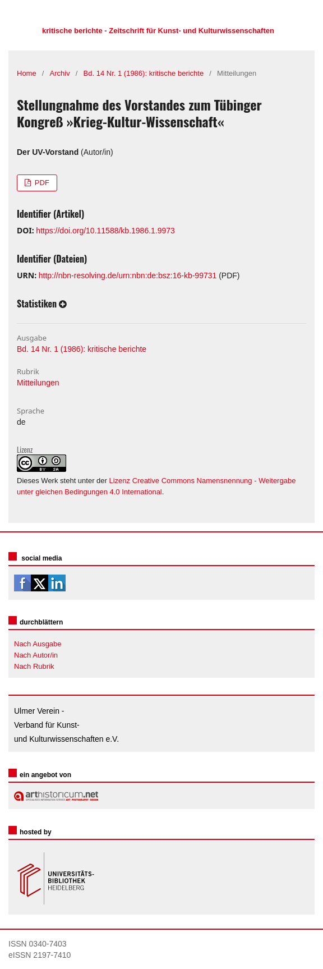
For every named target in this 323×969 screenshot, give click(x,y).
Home (26, 73)
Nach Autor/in (36, 655)
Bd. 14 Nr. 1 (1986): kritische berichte (144, 73)
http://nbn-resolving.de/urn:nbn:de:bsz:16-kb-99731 (128, 275)
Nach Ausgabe (38, 644)
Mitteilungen (38, 382)
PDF (41, 182)
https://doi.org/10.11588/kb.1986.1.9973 (105, 230)
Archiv (60, 73)
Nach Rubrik (34, 666)
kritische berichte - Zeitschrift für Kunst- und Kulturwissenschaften (158, 30)
